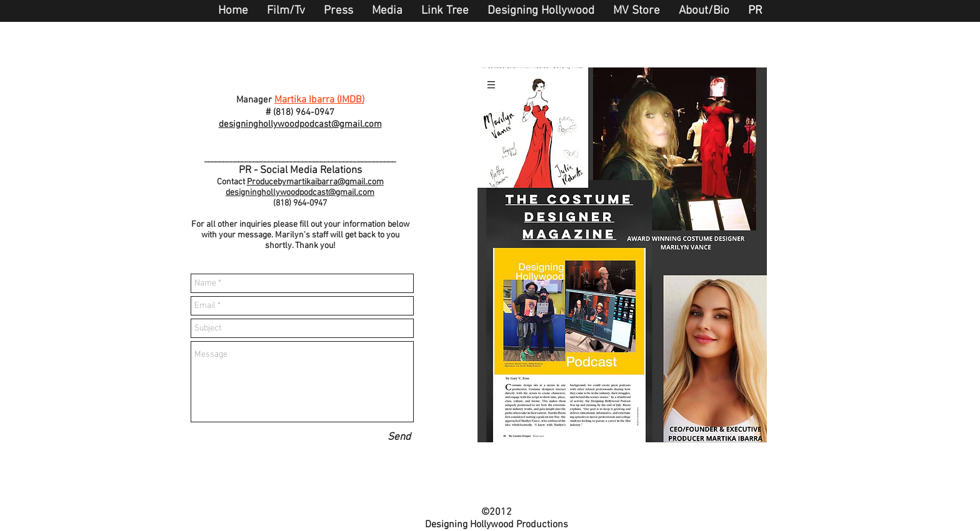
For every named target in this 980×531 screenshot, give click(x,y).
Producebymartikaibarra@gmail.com (315, 182)
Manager (254, 100)
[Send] (399, 437)
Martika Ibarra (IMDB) (319, 100)
